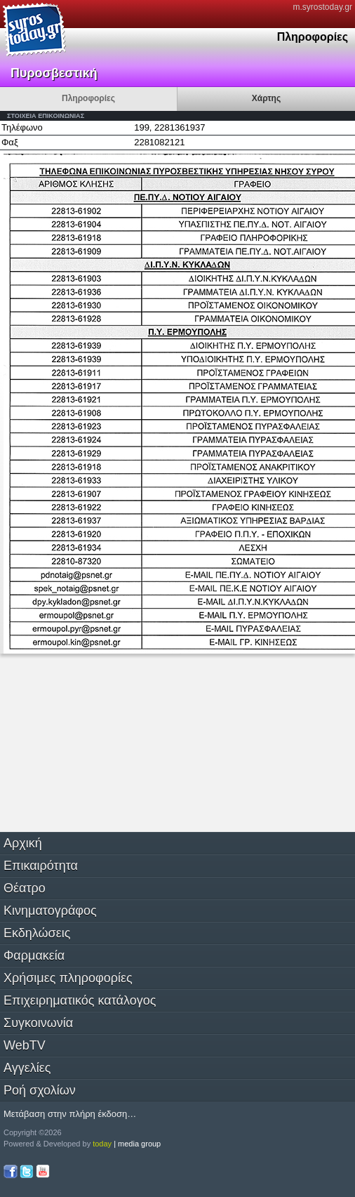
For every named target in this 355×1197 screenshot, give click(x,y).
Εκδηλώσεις (37, 933)
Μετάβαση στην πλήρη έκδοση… (70, 1114)
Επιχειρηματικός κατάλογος (80, 1000)
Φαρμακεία (34, 955)
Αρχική (23, 843)
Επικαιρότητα (41, 866)
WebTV (25, 1045)
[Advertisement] (105, 741)
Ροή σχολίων (40, 1090)
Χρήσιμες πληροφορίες (68, 978)
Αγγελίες (27, 1068)
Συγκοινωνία (38, 1023)
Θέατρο (25, 888)
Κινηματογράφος (50, 911)
